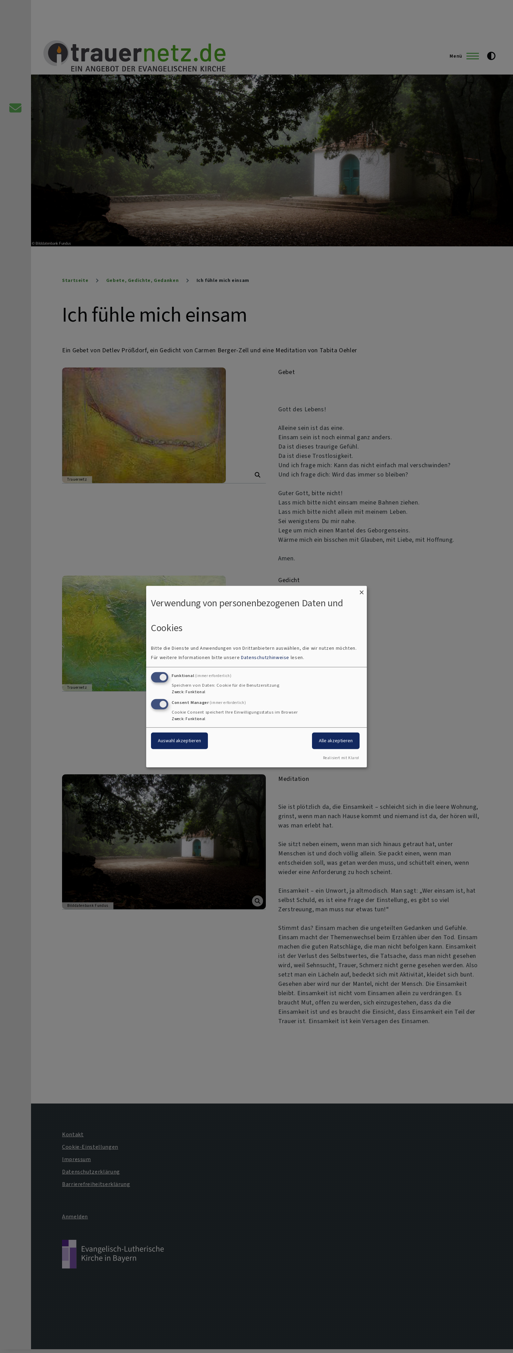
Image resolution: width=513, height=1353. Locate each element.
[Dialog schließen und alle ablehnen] (361, 590)
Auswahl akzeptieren (179, 740)
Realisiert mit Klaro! (341, 758)
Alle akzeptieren (336, 740)
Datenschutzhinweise (265, 657)
